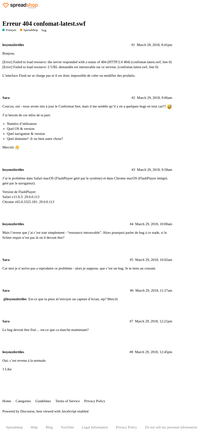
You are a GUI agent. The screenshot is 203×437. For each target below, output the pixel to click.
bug (44, 30)
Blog (49, 427)
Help (34, 427)
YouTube (67, 427)
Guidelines (43, 401)
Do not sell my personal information (171, 427)
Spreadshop (14, 427)
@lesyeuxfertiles (14, 299)
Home (6, 401)
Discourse (27, 411)
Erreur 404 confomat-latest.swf (43, 23)
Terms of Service (67, 401)
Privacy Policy (94, 401)
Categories (23, 401)
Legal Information (95, 427)
